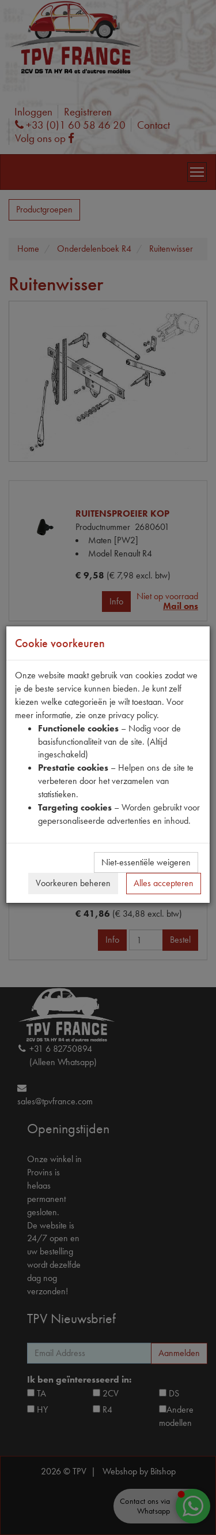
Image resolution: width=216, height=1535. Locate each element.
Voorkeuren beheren (73, 883)
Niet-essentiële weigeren (146, 862)
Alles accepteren (164, 883)
